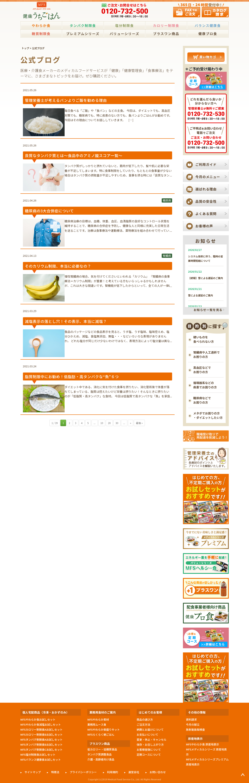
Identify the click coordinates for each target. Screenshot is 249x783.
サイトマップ (33, 772)
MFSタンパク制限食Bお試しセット (41, 744)
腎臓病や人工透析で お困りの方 (206, 354)
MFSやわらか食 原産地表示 (202, 744)
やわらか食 (41, 25)
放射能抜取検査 (195, 729)
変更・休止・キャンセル (151, 739)
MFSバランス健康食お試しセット (40, 760)
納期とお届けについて (150, 729)
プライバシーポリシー (83, 772)
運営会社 (133, 772)
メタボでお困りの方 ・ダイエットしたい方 (208, 415)
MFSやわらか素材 (98, 719)
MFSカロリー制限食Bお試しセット (41, 734)
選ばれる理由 (206, 188)
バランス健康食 (208, 25)
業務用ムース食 (96, 724)
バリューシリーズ (124, 33)
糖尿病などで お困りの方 (202, 400)
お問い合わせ (158, 772)
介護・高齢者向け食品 (100, 759)
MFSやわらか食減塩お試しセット (40, 724)
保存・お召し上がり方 (150, 744)
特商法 (55, 772)
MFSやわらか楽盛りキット (103, 729)
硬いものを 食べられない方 (203, 339)
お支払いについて (147, 734)
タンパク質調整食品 (99, 754)
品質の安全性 (206, 201)
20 (109, 423)
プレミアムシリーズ (82, 33)
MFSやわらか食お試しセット (37, 719)
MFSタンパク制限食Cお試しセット (41, 750)
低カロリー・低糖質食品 (102, 749)
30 (116, 423)
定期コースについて (149, 755)
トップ (25, 48)
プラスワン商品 (166, 33)
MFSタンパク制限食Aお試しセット (41, 739)
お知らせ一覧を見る (208, 310)
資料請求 (191, 719)
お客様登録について (149, 750)
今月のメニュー (207, 176)
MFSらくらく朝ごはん (100, 734)
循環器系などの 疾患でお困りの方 (205, 385)
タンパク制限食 (83, 25)
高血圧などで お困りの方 (202, 369)
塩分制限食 (124, 25)
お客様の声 (204, 225)
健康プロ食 (207, 33)
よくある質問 (206, 213)
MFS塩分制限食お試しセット (37, 755)
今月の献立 (192, 724)
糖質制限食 (41, 33)
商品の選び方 (145, 719)
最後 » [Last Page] (139, 423)
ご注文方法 (143, 724)
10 (101, 423)
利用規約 (112, 772)
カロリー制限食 (166, 25)
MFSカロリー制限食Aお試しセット (41, 729)
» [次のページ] (130, 423)
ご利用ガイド (206, 164)
